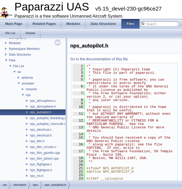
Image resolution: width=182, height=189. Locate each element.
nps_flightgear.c (41, 164)
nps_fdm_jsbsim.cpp (44, 158)
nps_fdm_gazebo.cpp (45, 153)
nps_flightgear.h (41, 170)
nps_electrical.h (41, 135)
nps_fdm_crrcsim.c (43, 147)
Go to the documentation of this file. (99, 59)
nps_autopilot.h (40, 112)
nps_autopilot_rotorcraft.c (47, 124)
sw (19, 72)
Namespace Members (24, 49)
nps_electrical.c (41, 130)
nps (28, 95)
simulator (28, 83)
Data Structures (20, 54)
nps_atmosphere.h (43, 106)
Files (12, 60)
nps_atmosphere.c (43, 101)
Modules (15, 43)
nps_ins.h (36, 176)
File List (18, 66)
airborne (27, 78)
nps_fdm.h (37, 141)
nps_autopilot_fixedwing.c (48, 118)
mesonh (31, 89)
